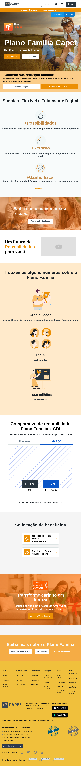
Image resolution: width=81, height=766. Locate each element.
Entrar (70, 4)
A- (66, 14)
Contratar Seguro (21, 87)
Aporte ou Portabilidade (40, 221)
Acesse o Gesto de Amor (40, 616)
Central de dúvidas (62, 651)
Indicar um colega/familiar (59, 87)
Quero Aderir (12, 56)
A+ (72, 14)
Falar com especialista (20, 651)
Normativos (42, 651)
